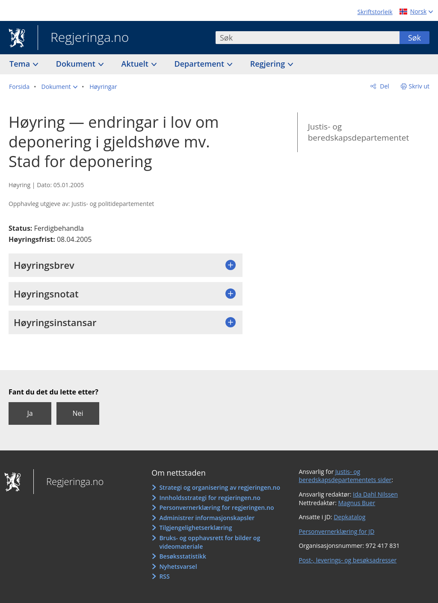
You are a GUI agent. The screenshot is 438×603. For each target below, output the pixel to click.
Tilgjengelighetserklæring (195, 528)
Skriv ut (419, 86)
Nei (77, 413)
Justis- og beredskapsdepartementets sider (345, 476)
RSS (164, 576)
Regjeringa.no (83, 38)
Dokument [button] (77, 64)
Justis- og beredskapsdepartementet (358, 132)
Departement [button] (200, 64)
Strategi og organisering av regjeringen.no (219, 487)
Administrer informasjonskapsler (207, 518)
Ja (30, 413)
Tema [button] (20, 64)
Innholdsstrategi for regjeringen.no (209, 498)
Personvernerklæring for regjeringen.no (216, 507)
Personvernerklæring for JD (336, 531)
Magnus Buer (357, 503)
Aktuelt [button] (136, 64)
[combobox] (308, 37)
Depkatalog (349, 517)
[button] (59, 86)
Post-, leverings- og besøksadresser (348, 560)
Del (384, 86)
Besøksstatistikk (182, 556)
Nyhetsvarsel (178, 566)
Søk (414, 37)
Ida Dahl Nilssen (375, 494)
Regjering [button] (268, 64)
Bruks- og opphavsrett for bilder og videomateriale (209, 542)
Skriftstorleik (375, 12)
